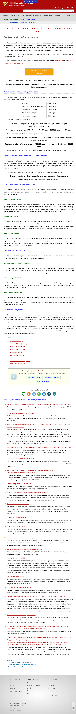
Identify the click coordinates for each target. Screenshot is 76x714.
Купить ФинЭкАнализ (27, 19)
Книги (12, 686)
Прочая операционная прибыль (17, 526)
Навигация (58, 15)
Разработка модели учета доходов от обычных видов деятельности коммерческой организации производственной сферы (38, 426)
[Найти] (72, 11)
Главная (5, 15)
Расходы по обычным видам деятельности (20, 459)
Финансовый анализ (20, 2)
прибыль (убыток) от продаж (19, 344)
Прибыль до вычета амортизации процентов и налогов (25, 538)
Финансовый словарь (27, 22)
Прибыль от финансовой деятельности (19, 484)
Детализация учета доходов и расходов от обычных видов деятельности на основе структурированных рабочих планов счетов (34, 471)
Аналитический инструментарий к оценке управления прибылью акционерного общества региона (39, 404)
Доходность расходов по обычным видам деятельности (25, 549)
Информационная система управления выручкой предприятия (27, 493)
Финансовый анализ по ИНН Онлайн (18, 669)
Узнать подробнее (43, 381)
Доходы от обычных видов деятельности (20, 413)
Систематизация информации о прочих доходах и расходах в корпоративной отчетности (36, 596)
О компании (48, 15)
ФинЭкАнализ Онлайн (52, 377)
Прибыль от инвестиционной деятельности (21, 615)
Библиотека (15, 15)
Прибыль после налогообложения (18, 504)
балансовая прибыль (17, 355)
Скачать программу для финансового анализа (21, 664)
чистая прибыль (15, 358)
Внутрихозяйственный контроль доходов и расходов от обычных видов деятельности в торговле (39, 447)
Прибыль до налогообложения (17, 517)
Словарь (13, 688)
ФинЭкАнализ (31, 683)
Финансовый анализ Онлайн (15, 667)
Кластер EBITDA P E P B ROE (16, 558)
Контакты (52, 686)
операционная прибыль (18, 347)
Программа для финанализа (31, 15)
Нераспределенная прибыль (16, 576)
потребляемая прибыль (17, 364)
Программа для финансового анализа (18, 662)
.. (43, 31)
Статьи (12, 683)
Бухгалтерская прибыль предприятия (19, 588)
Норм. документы (16, 691)
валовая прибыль (16, 352)
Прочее (67, 15)
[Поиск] (47, 11)
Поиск (53, 688)
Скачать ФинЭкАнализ (10, 19)
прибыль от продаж (16, 341)
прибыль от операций (17, 349)
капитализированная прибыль (20, 361)
